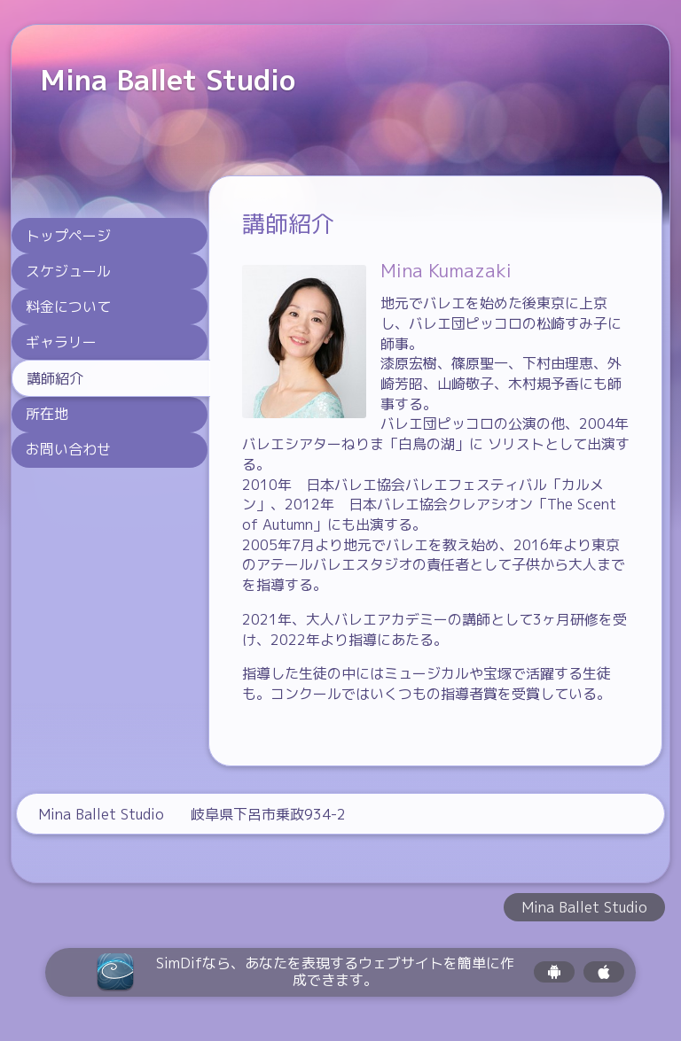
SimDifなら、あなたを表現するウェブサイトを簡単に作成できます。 (335, 972)
